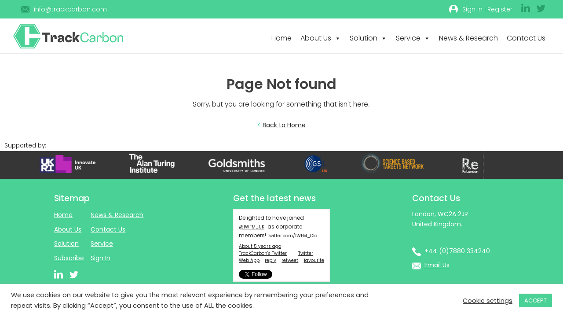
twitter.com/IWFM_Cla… (293, 235)
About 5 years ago (260, 246)
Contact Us (526, 38)
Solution (368, 38)
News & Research (468, 38)
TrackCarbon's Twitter (263, 253)
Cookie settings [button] (487, 301)
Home (281, 38)
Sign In (100, 258)
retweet (290, 260)
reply (270, 260)
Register (499, 9)
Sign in (472, 9)
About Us (320, 38)
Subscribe (69, 258)
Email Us (437, 265)
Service (413, 38)
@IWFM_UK (251, 227)
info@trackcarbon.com (70, 9)
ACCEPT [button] (535, 300)
